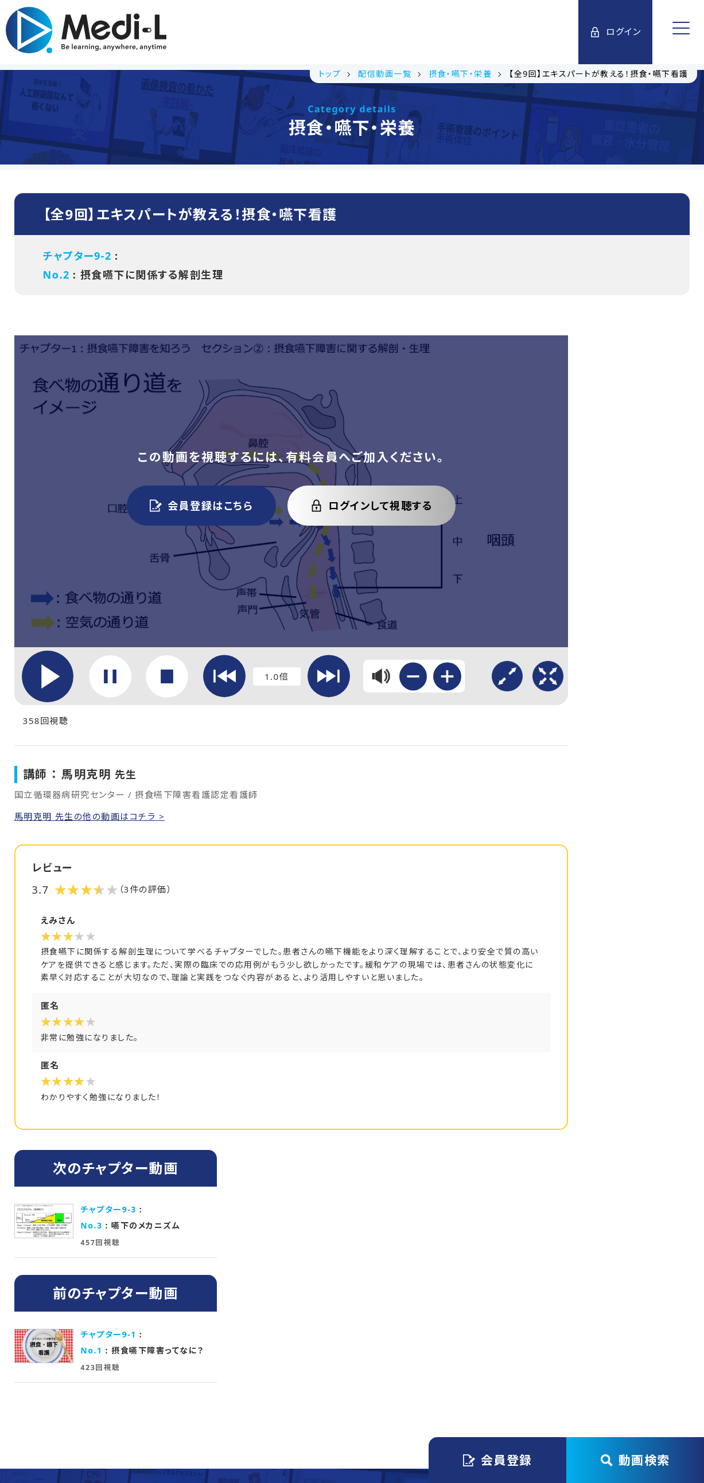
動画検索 (635, 1460)
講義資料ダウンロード (252, 1222)
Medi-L (372, 1427)
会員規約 (268, 1362)
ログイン (614, 32)
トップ (148, 1362)
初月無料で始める (452, 1222)
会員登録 (497, 1460)
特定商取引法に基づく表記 (511, 1362)
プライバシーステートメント (370, 1362)
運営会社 (204, 1362)
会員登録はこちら (146, 475)
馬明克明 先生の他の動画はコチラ (91, 743)
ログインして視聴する (316, 475)
